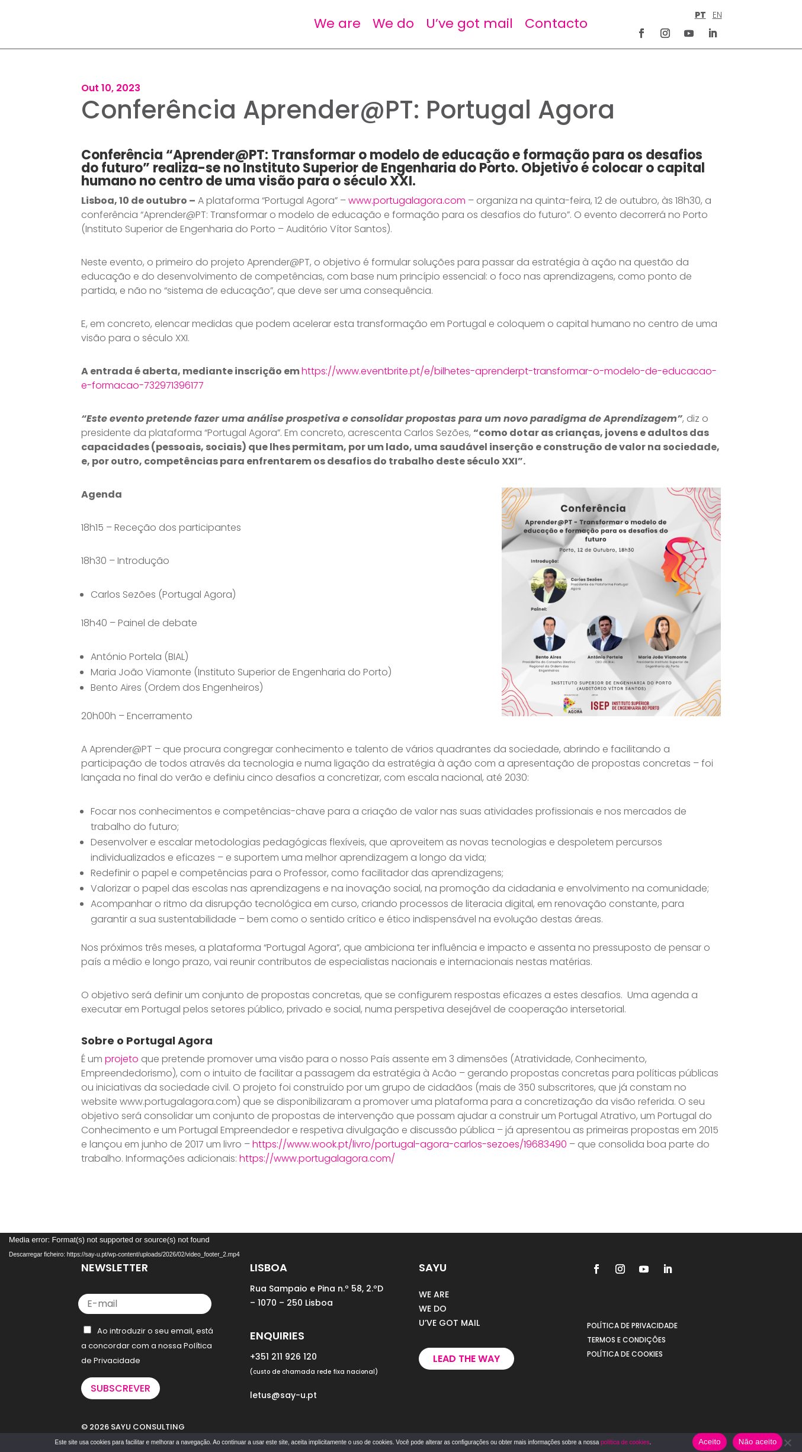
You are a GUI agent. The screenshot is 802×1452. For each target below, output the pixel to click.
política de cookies (625, 1442)
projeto (122, 1059)
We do (393, 23)
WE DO (433, 1309)
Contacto (556, 23)
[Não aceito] (787, 1442)
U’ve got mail (469, 23)
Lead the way (466, 1359)
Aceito (709, 1441)
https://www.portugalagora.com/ (317, 1158)
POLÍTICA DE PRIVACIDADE (632, 1325)
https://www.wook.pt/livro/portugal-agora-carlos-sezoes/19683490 (409, 1144)
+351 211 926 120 (283, 1357)
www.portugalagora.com (407, 200)
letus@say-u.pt (283, 1395)
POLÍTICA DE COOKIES (625, 1354)
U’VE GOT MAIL (449, 1323)
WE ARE (434, 1294)
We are (337, 23)
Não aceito (758, 1441)
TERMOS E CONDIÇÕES (626, 1340)
